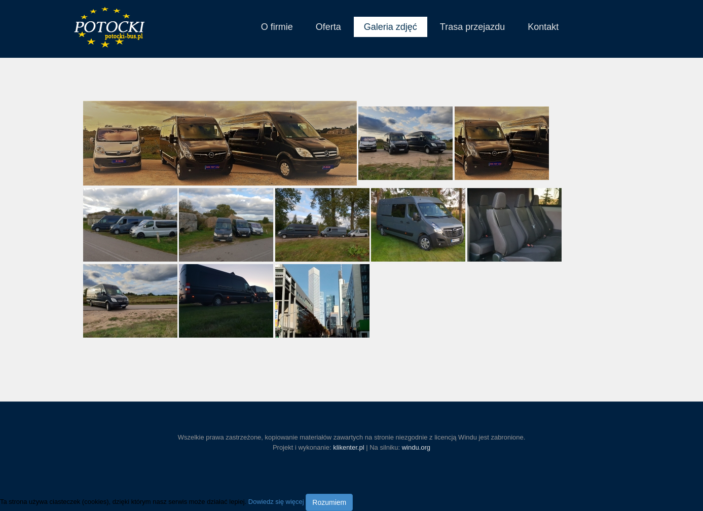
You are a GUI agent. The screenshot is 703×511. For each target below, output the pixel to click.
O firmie (277, 27)
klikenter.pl (348, 447)
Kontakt (543, 27)
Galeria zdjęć (390, 27)
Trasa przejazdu (472, 27)
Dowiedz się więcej (276, 502)
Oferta (328, 27)
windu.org (416, 447)
